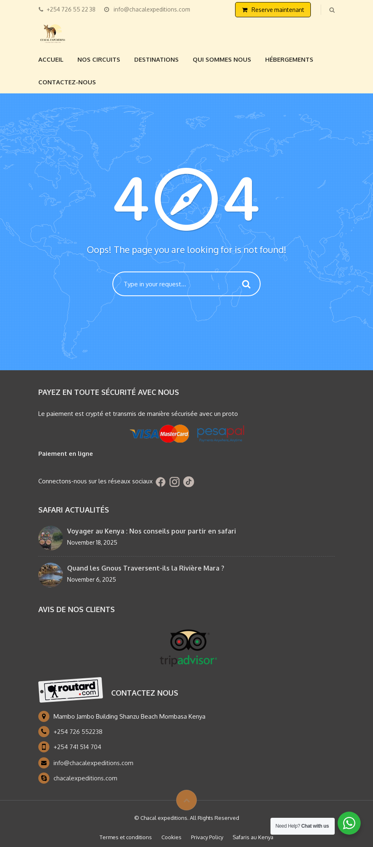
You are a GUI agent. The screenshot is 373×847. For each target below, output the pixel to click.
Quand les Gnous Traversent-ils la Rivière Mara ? (145, 568)
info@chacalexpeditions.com (93, 763)
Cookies (171, 837)
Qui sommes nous (222, 59)
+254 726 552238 (78, 732)
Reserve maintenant (278, 9)
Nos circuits (98, 59)
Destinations (156, 59)
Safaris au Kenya (253, 837)
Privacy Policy (207, 837)
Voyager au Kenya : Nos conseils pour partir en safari (151, 531)
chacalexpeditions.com (85, 778)
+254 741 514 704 (77, 747)
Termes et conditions (126, 837)
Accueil (50, 59)
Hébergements (289, 59)
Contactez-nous (67, 82)
